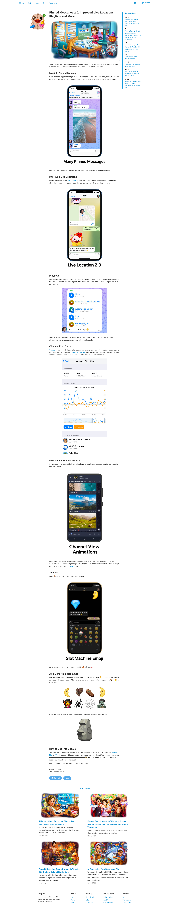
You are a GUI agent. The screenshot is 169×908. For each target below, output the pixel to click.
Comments (53, 350)
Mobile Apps (89, 894)
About (73, 894)
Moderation (52, 3)
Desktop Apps (108, 894)
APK (56, 755)
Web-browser (108, 903)
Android (87, 900)
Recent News (130, 13)
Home (21, 3)
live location (72, 180)
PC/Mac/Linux (108, 897)
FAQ (29, 3)
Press (73, 903)
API (43, 3)
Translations (127, 900)
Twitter (146, 3)
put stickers (71, 566)
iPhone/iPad (89, 897)
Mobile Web (89, 903)
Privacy (73, 900)
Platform (126, 894)
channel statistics (79, 352)
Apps (37, 3)
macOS (105, 900)
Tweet (67, 778)
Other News (84, 788)
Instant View (127, 903)
